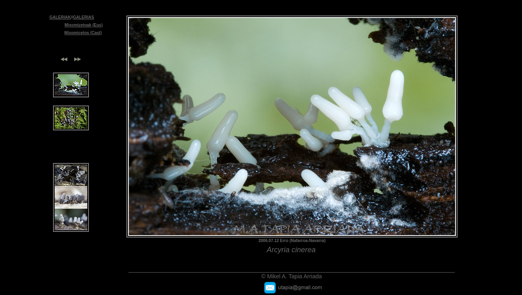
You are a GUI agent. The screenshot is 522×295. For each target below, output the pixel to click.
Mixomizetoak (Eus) (83, 25)
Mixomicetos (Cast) (83, 33)
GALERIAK (60, 17)
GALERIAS (83, 17)
